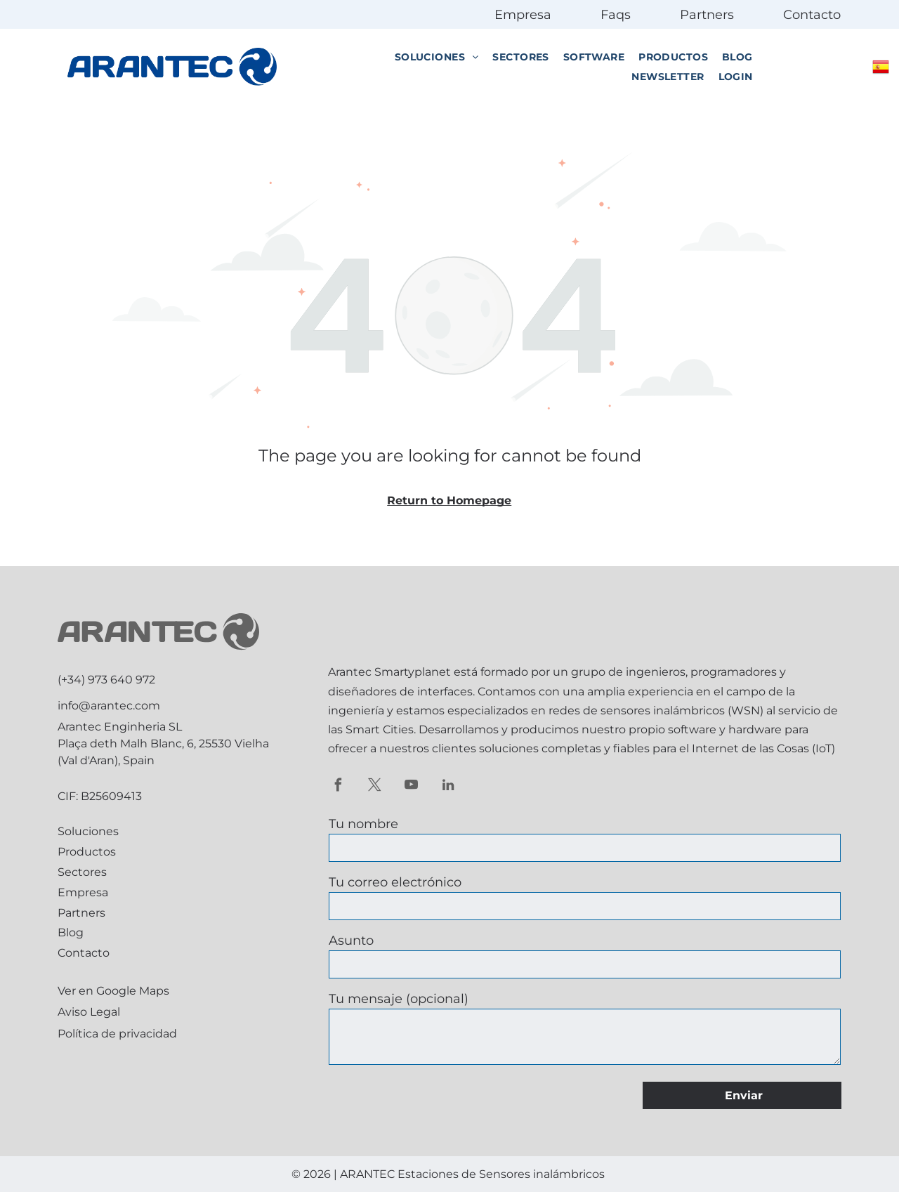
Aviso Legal (89, 1012)
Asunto (351, 940)
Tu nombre (363, 824)
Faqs (616, 14)
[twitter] (375, 787)
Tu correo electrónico (395, 882)
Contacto (812, 14)
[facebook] (338, 787)
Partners (707, 14)
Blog (71, 932)
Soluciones (88, 831)
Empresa (522, 14)
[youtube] (411, 787)
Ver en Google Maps (113, 990)
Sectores (82, 872)
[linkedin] (448, 787)
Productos (87, 851)
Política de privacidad (117, 1033)
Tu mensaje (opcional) (398, 999)
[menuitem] (437, 57)
